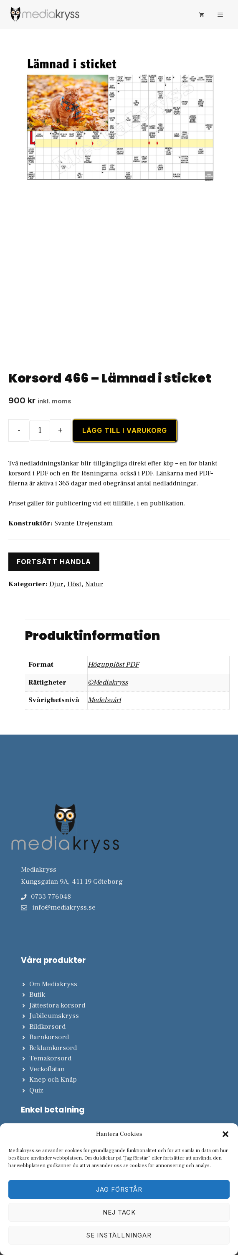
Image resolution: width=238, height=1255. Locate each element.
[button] (225, 1134)
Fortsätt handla (54, 562)
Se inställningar (119, 1235)
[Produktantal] (39, 430)
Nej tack (119, 1212)
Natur (94, 584)
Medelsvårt (104, 700)
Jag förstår (119, 1189)
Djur (56, 584)
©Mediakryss (108, 682)
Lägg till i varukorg (124, 430)
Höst (74, 584)
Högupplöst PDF (113, 664)
